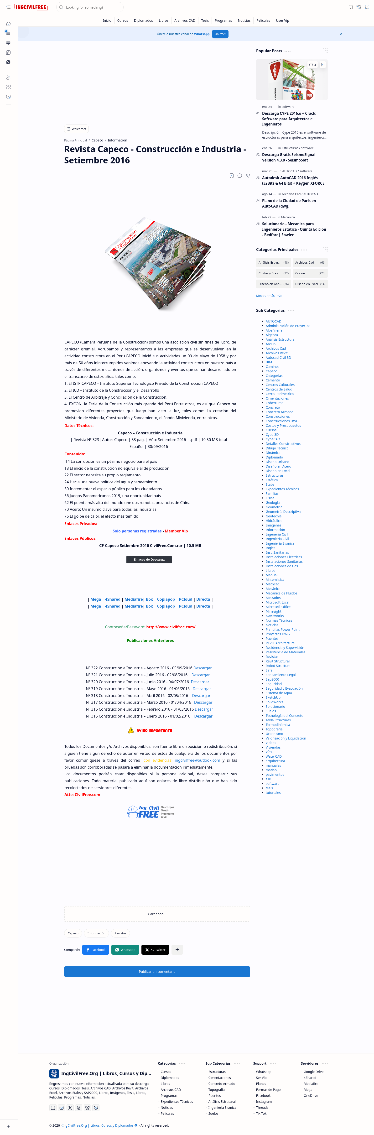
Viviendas (273, 747)
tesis (269, 788)
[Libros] (163, 20)
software (272, 783)
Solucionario (275, 706)
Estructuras (274, 475)
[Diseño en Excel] (310, 284)
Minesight (273, 611)
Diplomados (170, 1077)
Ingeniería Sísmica (280, 543)
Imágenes (273, 525)
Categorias (274, 375)
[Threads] (78, 1107)
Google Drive (313, 1071)
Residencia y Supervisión (285, 647)
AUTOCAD (273, 321)
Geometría (274, 507)
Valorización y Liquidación (286, 738)
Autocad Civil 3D (278, 357)
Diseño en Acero (278, 466)
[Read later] (231, 175)
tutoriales (273, 792)
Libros (270, 570)
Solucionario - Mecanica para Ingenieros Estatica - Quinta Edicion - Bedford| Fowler (294, 229)
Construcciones (278, 416)
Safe (269, 670)
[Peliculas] (263, 20)
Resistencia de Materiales (285, 652)
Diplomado (274, 457)
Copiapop (166, 599)
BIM (269, 362)
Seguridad (274, 684)
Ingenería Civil (277, 534)
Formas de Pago (268, 1089)
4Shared (112, 599)
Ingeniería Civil (277, 538)
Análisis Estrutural (222, 1101)
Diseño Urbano (277, 461)
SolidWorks (274, 702)
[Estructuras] (291, 148)
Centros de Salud (279, 389)
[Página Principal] (8, 24)
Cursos (271, 430)
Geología (273, 502)
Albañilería (274, 330)
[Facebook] (53, 1107)
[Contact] (8, 96)
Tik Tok (261, 1113)
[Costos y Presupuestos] (273, 273)
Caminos (272, 366)
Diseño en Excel (278, 471)
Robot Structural (278, 665)
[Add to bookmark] (323, 64)
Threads (262, 1107)
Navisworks (275, 616)
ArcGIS (271, 344)
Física (270, 498)
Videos (271, 742)
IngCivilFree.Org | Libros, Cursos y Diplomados (99, 1125)
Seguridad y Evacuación (284, 688)
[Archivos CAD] (184, 20)
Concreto (273, 407)
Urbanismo (274, 733)
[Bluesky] (87, 1107)
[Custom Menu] (8, 52)
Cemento (273, 380)
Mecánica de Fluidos (281, 593)
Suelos (271, 711)
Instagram (264, 1101)
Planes (261, 1083)
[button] (8, 7)
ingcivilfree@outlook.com (197, 760)
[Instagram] (61, 1107)
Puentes (272, 638)
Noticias (272, 625)
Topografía (274, 729)
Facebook (263, 1095)
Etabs (270, 484)
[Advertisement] (157, 81)
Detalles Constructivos (283, 443)
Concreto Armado (279, 412)
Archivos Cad (276, 348)
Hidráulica (273, 520)
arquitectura (275, 761)
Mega (95, 599)
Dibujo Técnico (277, 448)
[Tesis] (205, 20)
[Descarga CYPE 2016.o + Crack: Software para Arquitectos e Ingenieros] (292, 79)
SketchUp (273, 697)
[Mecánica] (288, 217)
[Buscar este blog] (90, 7)
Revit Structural (278, 661)
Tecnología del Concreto (284, 715)
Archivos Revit (276, 353)
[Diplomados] (143, 20)
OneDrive (311, 1095)
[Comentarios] (312, 64)
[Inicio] (107, 20)
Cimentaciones (277, 398)
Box (149, 599)
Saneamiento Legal (281, 674)
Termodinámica (278, 724)
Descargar (202, 668)
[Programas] (223, 20)
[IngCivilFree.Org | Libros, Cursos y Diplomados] (31, 7)
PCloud (185, 599)
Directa (203, 599)
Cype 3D (272, 434)
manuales (273, 765)
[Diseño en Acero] (273, 284)
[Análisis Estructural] (273, 262)
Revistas (272, 656)
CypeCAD (273, 439)
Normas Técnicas (279, 620)
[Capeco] (73, 933)
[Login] (8, 77)
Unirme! (220, 34)
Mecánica (273, 588)
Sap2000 (272, 679)
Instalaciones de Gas (282, 566)
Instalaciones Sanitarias (284, 561)
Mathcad (272, 584)
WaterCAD (274, 756)
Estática (272, 480)
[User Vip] (282, 20)
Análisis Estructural (281, 339)
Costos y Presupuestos (283, 425)
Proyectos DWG (278, 634)
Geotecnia (273, 516)
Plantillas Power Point (283, 629)
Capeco (271, 371)
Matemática (275, 579)
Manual (271, 575)
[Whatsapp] (95, 1107)
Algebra (272, 335)
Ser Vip (261, 1077)
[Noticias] (244, 20)
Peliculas (167, 1113)
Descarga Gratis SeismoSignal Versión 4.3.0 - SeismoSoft (288, 157)
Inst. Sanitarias (277, 552)
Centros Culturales (280, 384)
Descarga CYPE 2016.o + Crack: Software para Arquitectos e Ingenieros (289, 119)
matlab (271, 770)
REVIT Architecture (280, 643)
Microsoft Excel (277, 602)
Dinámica (273, 452)
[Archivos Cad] (292, 194)
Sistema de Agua (279, 693)
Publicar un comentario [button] (157, 971)
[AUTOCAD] (290, 171)
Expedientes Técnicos (282, 489)
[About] (8, 87)
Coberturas (274, 403)
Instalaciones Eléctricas (284, 557)
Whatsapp (202, 34)
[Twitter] (70, 1107)
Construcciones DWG (282, 421)
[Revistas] (120, 933)
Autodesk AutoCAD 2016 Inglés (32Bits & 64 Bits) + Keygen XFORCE (293, 180)
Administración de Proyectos (288, 325)
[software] (288, 106)
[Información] (96, 933)
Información (275, 529)
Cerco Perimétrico (280, 393)
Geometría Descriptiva (283, 511)
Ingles (270, 548)
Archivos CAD (171, 1089)
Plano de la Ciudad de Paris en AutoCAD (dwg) (289, 203)
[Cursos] (122, 20)
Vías (269, 752)
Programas (169, 1095)
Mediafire (134, 599)
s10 (268, 779)
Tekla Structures (278, 720)
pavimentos (275, 774)
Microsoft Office (278, 606)
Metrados (273, 597)
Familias (272, 493)
